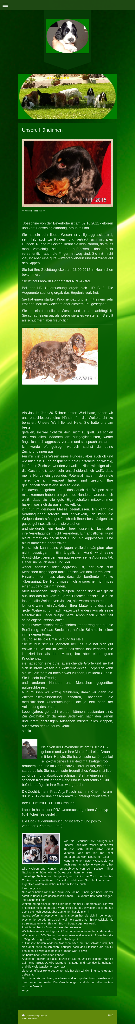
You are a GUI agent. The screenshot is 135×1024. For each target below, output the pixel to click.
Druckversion (30, 1016)
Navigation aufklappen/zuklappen (67, 5)
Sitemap (43, 1016)
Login (110, 1015)
